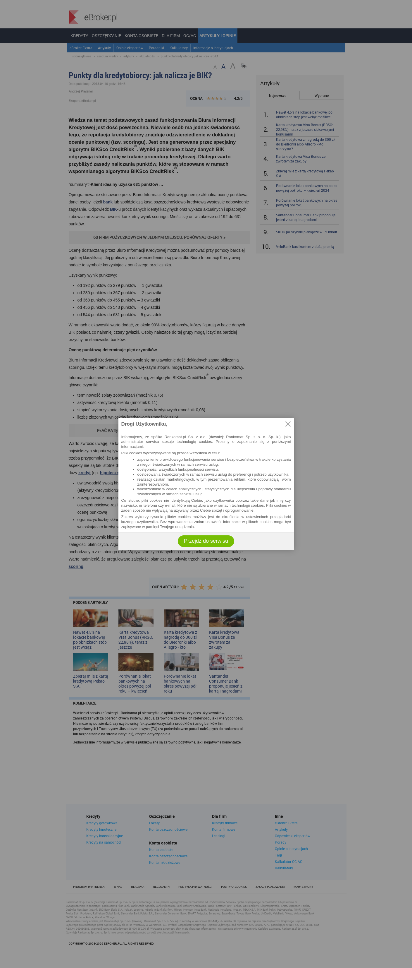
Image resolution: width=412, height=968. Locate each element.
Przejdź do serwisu (206, 541)
